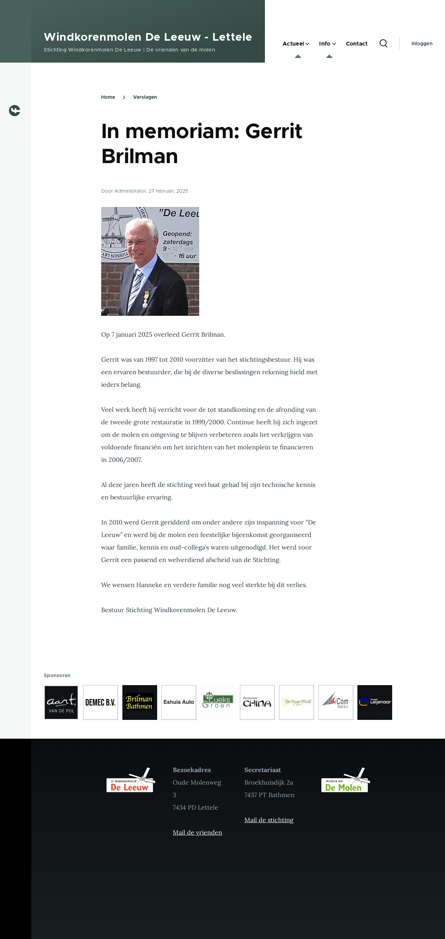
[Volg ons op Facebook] (17, 110)
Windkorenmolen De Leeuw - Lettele (148, 37)
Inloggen (422, 43)
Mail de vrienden (197, 832)
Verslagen (145, 97)
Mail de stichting (268, 820)
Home (108, 97)
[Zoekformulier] (383, 44)
